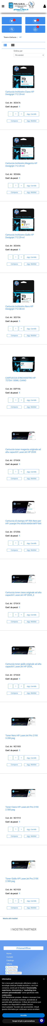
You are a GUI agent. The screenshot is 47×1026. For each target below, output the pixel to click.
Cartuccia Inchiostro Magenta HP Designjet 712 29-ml (21, 164)
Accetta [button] (23, 1015)
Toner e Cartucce (10, 37)
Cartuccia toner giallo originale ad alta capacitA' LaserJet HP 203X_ (23, 665)
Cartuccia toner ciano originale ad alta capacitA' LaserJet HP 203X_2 (23, 594)
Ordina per (18, 51)
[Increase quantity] (21, 114)
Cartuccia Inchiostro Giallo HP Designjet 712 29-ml (19, 236)
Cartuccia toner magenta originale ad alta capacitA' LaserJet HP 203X (23, 450)
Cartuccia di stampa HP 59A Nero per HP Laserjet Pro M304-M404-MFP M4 (23, 522)
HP (20, 37)
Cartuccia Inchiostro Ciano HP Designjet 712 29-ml (19, 93)
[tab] (5, 45)
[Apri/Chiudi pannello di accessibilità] (42, 1021)
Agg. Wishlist (31, 121)
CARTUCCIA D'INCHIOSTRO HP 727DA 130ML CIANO (20, 379)
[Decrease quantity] (10, 114)
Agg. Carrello (31, 114)
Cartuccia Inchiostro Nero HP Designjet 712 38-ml (19, 307)
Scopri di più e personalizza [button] (23, 1021)
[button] (44, 979)
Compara (14, 121)
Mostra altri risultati (10, 919)
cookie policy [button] (6, 995)
